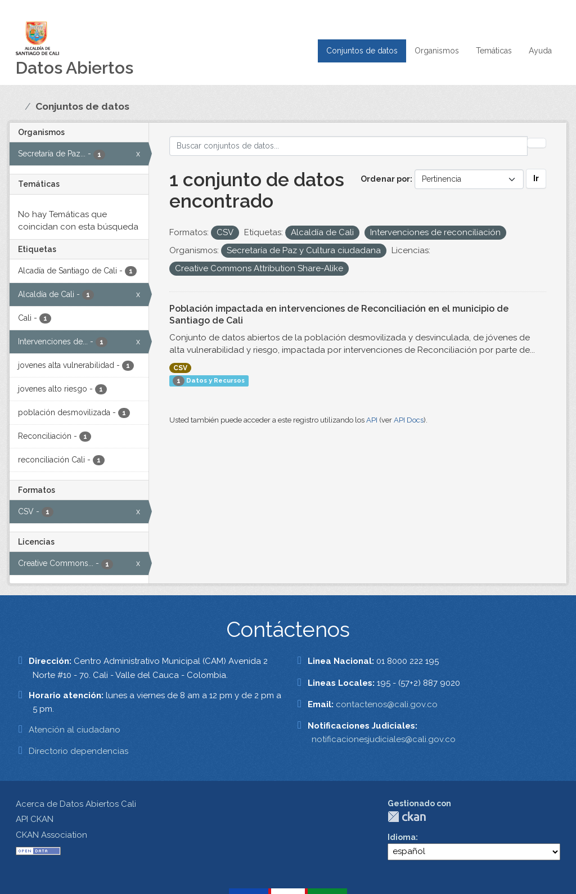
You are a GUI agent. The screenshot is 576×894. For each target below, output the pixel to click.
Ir (536, 178)
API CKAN (34, 819)
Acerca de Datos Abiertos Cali (76, 804)
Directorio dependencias (78, 751)
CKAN (407, 817)
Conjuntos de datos (362, 50)
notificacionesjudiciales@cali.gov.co (384, 739)
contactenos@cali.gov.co (387, 704)
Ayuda (540, 50)
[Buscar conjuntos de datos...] (348, 146)
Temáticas (494, 50)
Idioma (402, 837)
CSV (180, 368)
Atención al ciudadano (74, 730)
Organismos (437, 50)
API (371, 420)
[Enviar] (536, 143)
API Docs (409, 420)
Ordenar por (385, 178)
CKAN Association (51, 835)
